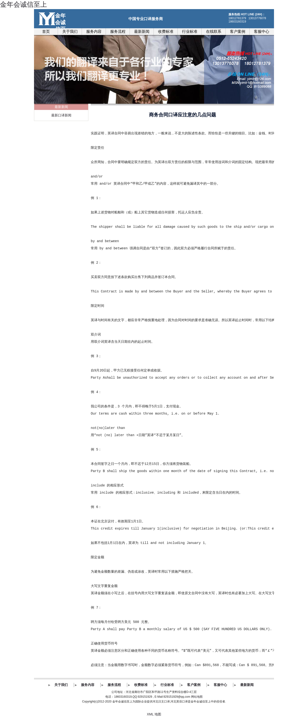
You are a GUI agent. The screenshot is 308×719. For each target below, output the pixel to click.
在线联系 (213, 31)
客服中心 (261, 31)
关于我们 (70, 31)
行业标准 (189, 31)
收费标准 (165, 31)
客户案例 (237, 31)
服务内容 (94, 31)
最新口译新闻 (61, 115)
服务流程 (117, 31)
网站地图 (197, 696)
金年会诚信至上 (23, 4)
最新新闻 (141, 31)
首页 (46, 31)
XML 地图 (154, 714)
